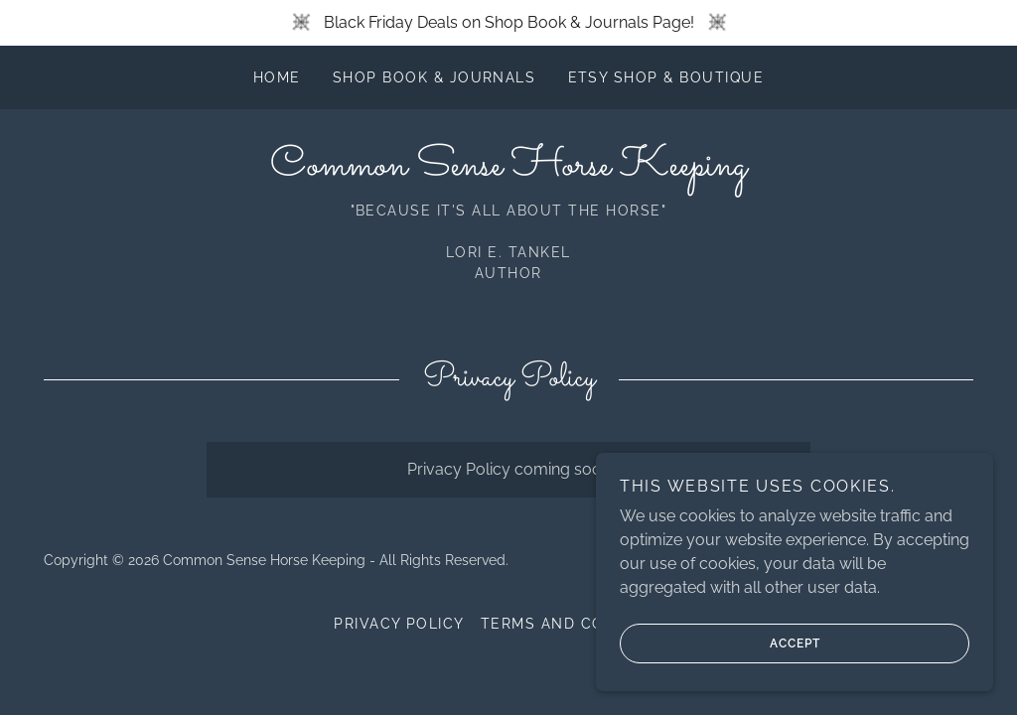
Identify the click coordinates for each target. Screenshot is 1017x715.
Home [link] (277, 77)
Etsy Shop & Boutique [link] (666, 77)
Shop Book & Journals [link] (434, 77)
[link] (508, 169)
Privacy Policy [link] (399, 624)
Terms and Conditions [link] (582, 624)
